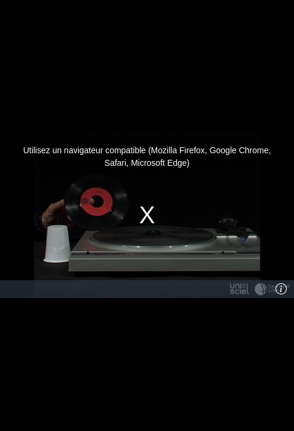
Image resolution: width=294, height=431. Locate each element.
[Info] (281, 289)
